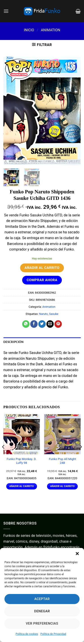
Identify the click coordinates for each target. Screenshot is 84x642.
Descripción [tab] (13, 342)
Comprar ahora (42, 280)
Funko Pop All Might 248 (62, 461)
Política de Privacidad (53, 634)
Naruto (43, 314)
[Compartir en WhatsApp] (26, 324)
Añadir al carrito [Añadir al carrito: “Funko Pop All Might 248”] (62, 486)
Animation (50, 30)
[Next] (80, 456)
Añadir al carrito (42, 268)
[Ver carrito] (78, 11)
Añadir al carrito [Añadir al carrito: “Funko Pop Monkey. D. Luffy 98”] (21, 486)
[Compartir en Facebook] (34, 324)
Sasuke (53, 314)
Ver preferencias (42, 623)
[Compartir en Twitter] (42, 324)
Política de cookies (27, 634)
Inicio (29, 30)
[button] (77, 553)
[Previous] (3, 456)
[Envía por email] (50, 324)
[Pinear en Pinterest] (58, 324)
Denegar (42, 611)
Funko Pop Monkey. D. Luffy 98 (22, 461)
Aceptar (42, 599)
